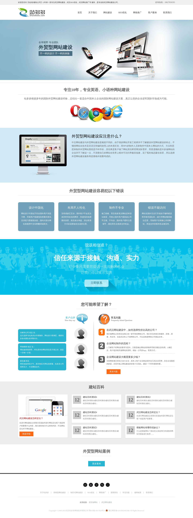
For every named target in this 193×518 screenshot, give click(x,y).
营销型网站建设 (59, 494)
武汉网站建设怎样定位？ (148, 413)
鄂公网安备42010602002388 (119, 512)
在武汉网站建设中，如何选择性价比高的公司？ (132, 330)
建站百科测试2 (144, 397)
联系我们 (149, 494)
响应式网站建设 (76, 494)
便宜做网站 (93, 503)
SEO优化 (91, 494)
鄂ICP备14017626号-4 (97, 512)
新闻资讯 (114, 494)
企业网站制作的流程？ (119, 343)
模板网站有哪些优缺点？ (148, 428)
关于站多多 (44, 494)
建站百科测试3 (90, 428)
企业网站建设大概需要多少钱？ (123, 357)
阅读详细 (27, 435)
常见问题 (126, 494)
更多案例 (96, 465)
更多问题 (115, 372)
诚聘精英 (137, 494)
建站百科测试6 (90, 397)
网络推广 (102, 494)
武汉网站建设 (106, 503)
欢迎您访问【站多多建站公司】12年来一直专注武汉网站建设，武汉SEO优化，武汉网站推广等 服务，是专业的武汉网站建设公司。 (68, 2)
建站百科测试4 (90, 413)
